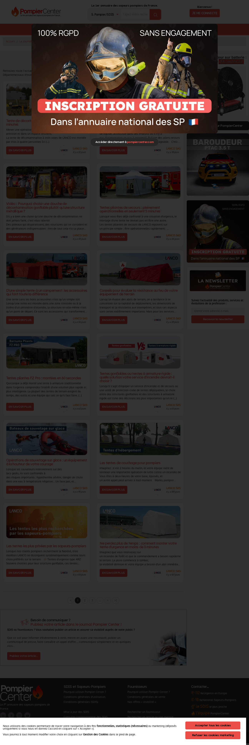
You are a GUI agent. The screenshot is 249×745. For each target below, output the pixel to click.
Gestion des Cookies (95, 734)
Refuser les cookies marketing (213, 735)
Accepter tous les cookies (213, 725)
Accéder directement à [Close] (124, 142)
